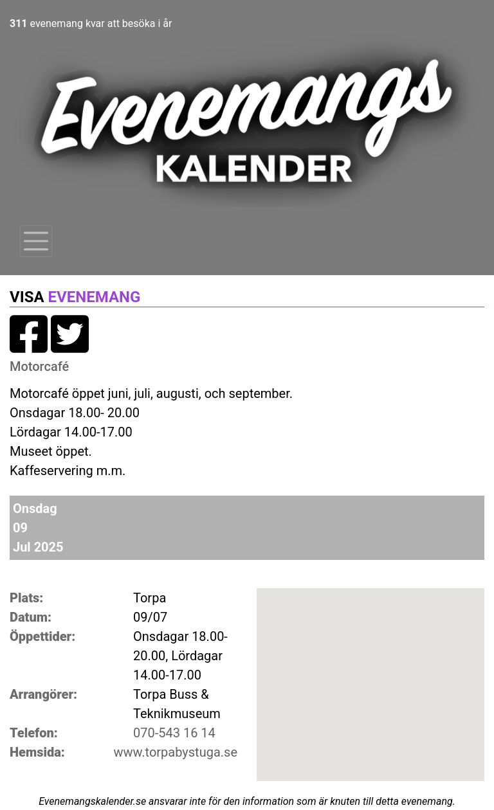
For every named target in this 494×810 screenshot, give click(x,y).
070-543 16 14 (174, 733)
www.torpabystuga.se (175, 752)
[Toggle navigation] (36, 241)
